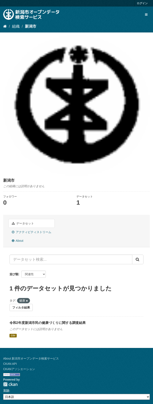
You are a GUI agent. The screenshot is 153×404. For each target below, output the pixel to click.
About (17, 240)
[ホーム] (5, 26)
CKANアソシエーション (19, 369)
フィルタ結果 (21, 307)
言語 (6, 390)
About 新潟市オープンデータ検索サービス (31, 358)
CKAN (10, 384)
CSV (13, 335)
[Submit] (138, 259)
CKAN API (10, 363)
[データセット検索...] (70, 259)
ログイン (142, 3)
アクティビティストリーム (31, 232)
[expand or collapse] (146, 14)
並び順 (13, 274)
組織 (16, 26)
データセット (23, 223)
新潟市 (30, 26)
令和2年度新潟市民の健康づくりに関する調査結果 (47, 323)
